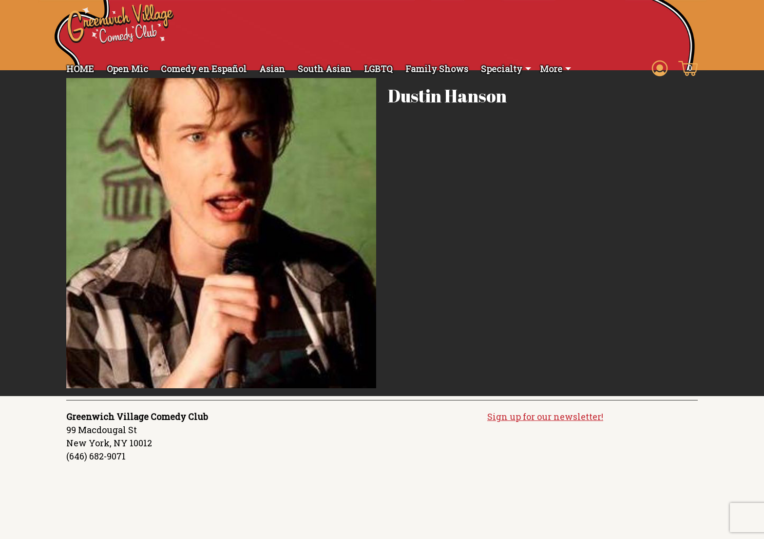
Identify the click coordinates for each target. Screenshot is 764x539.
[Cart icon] (688, 67)
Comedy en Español (204, 69)
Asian (272, 69)
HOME (80, 69)
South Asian (324, 69)
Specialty (501, 69)
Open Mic (127, 69)
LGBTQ (378, 69)
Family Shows (436, 69)
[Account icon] (659, 67)
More (551, 69)
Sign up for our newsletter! (545, 427)
